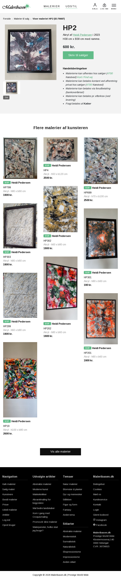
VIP (7, 182)
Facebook (100, 525)
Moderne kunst (40, 489)
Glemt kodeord (100, 514)
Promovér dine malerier (45, 521)
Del (6, 97)
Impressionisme (71, 557)
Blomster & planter (72, 489)
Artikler (5, 514)
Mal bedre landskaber (44, 508)
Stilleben (67, 499)
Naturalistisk (69, 546)
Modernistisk (69, 536)
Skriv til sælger (78, 55)
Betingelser (99, 484)
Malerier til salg (21, 18)
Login (96, 509)
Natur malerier (70, 484)
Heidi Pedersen (82, 34)
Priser (5, 504)
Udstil (71, 6)
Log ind (6, 520)
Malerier (52, 6)
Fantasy (67, 509)
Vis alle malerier (60, 451)
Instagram (100, 520)
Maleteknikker (40, 494)
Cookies (97, 489)
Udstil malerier (9, 509)
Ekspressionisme (72, 551)
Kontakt (97, 504)
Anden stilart (69, 562)
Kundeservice (100, 499)
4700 (110, 73)
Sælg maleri (8, 489)
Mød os (97, 494)
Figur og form (70, 504)
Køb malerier (9, 484)
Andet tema (69, 514)
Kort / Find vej (84, 77)
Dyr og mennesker (72, 494)
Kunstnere (7, 494)
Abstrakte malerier (42, 484)
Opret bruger (8, 525)
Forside (7, 18)
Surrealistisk (69, 541)
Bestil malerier (9, 499)
